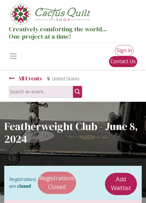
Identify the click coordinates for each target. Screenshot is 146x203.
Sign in (124, 50)
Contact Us (123, 61)
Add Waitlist (121, 184)
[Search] (77, 92)
